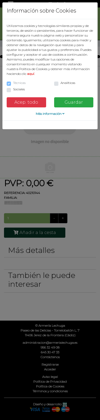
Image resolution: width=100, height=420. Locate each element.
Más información (50, 114)
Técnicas (19, 83)
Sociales (19, 89)
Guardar (74, 102)
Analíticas (68, 83)
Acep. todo (26, 102)
